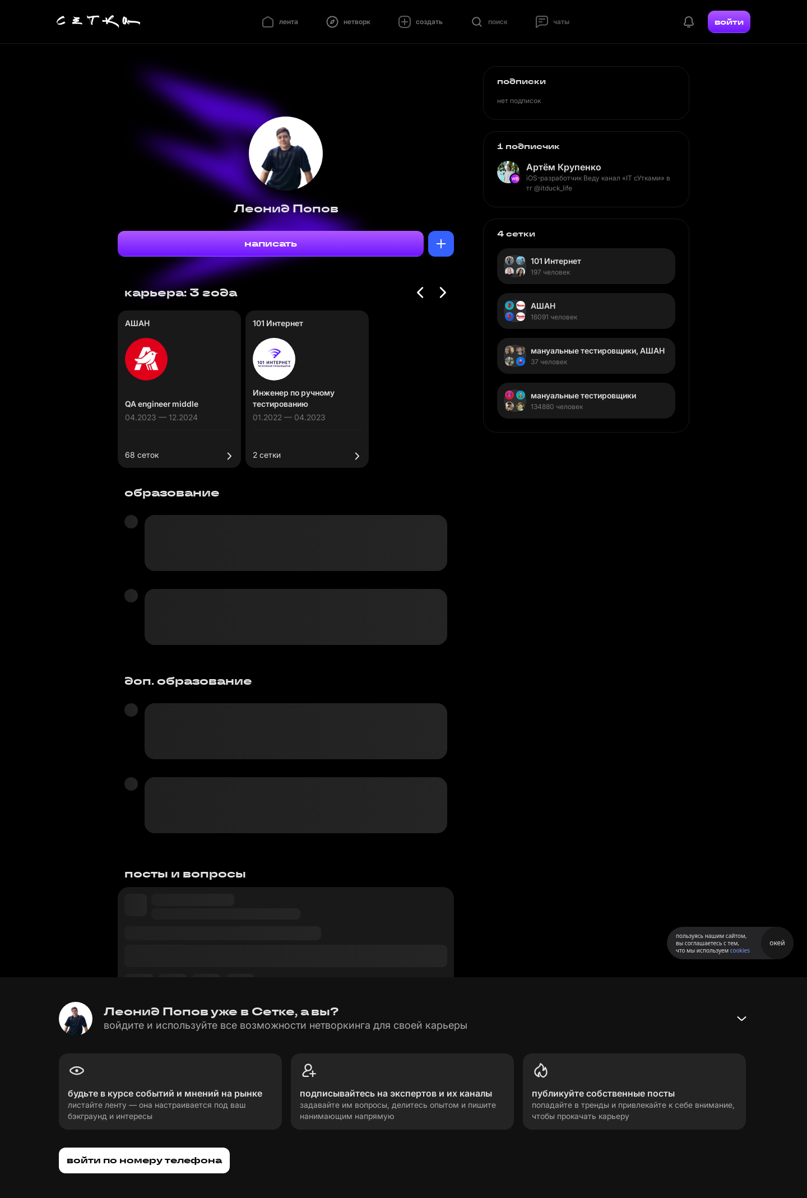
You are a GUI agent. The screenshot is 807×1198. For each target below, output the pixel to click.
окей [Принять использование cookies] (777, 943)
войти (729, 21)
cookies (740, 950)
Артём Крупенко (563, 167)
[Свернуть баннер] (741, 1018)
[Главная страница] (99, 22)
